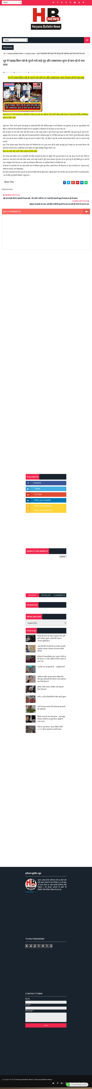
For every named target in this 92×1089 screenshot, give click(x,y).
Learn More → (30, 893)
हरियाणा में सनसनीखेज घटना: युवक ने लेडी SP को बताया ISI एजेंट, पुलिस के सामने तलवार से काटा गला (51, 660)
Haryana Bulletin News (15, 53)
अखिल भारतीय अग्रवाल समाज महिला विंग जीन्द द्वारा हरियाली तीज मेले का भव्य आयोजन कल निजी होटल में (51, 680)
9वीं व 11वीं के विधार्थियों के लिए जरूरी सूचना (51, 698)
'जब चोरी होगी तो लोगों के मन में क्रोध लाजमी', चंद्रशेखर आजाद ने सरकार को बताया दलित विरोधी (51, 650)
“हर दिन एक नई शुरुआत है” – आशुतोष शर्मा (51, 668)
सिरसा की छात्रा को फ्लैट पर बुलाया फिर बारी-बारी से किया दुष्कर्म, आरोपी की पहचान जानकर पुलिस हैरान (51, 639)
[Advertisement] (46, 277)
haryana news (30, 53)
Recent (32, 597)
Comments (59, 597)
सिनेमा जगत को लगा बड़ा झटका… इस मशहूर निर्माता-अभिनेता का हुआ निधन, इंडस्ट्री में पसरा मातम (51, 720)
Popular (46, 597)
